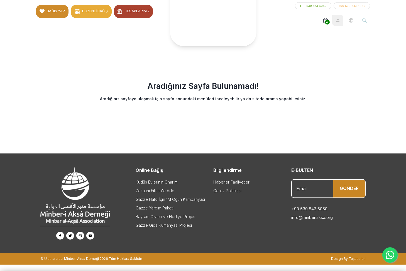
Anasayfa (47, 27)
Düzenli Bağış (95, 9)
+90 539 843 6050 (313, 9)
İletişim (139, 27)
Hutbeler (118, 27)
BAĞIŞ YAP (56, 9)
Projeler (96, 27)
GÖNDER (349, 194)
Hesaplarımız (137, 9)
